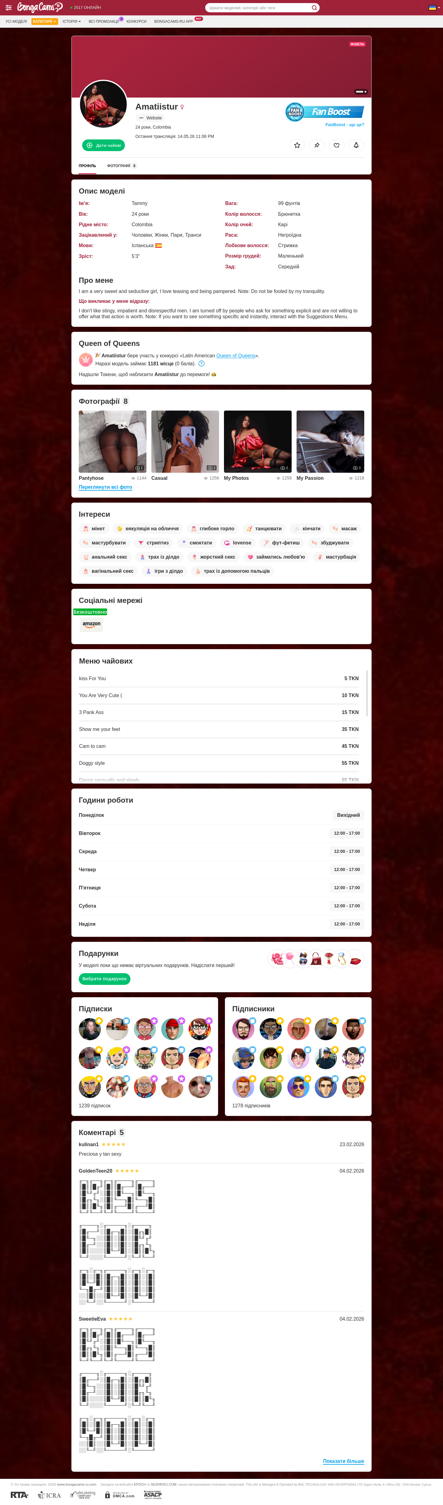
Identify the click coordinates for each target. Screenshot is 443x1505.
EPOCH (140, 1484)
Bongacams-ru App (175, 21)
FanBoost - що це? (344, 124)
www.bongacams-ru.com (76, 1484)
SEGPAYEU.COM (164, 1484)
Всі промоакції (105, 21)
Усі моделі (16, 21)
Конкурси (137, 21)
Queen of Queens (235, 355)
